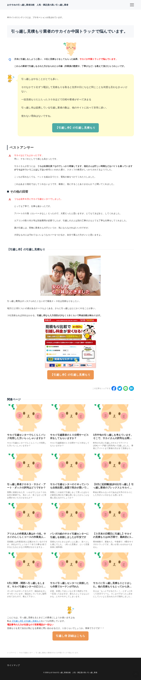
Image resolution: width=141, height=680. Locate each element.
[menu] (132, 5)
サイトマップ (13, 665)
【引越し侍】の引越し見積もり (75, 127)
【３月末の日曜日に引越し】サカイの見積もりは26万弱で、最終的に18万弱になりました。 (112, 537)
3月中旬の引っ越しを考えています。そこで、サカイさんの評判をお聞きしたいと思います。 (113, 438)
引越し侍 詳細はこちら (70, 635)
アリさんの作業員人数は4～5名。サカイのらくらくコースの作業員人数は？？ (26, 537)
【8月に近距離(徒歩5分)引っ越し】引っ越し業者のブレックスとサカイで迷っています (113, 487)
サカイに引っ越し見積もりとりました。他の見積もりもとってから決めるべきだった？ (112, 586)
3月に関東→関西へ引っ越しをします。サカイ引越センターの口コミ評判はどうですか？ (26, 586)
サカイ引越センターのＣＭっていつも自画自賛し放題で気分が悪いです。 (69, 487)
